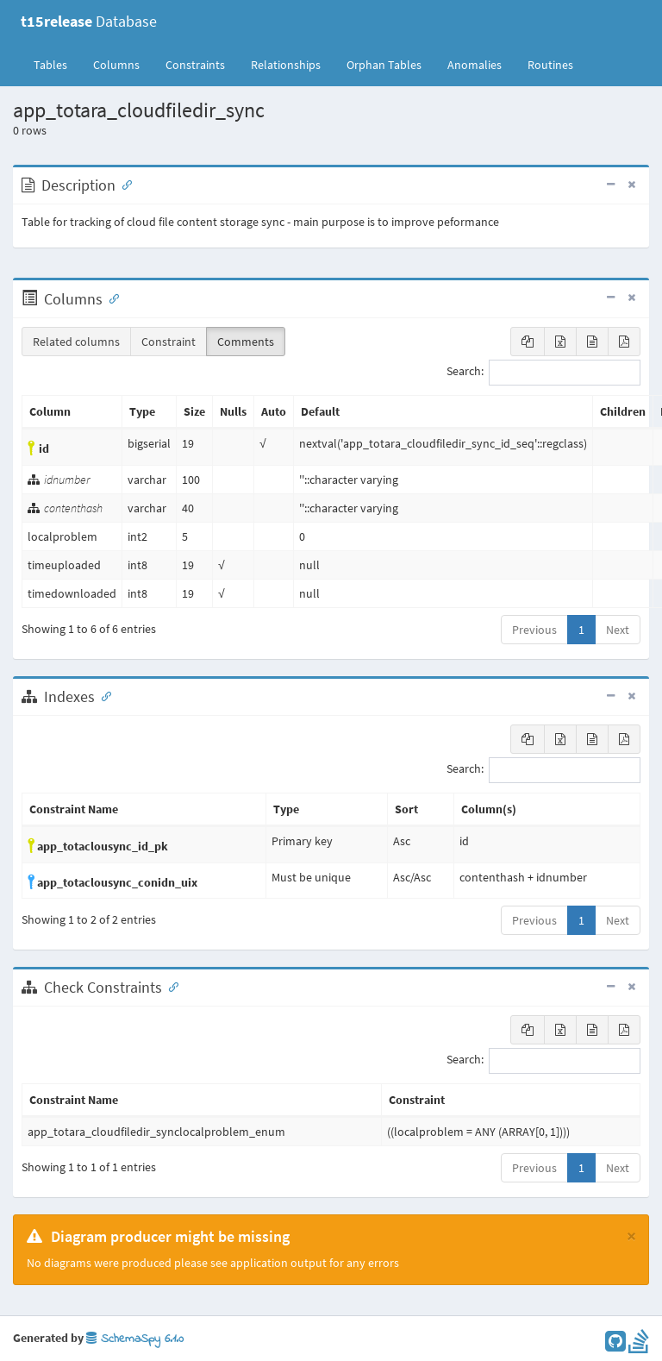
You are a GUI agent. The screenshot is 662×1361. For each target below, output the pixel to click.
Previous (534, 629)
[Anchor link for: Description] (123, 183)
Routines (550, 64)
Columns (116, 64)
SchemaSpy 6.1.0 (135, 1339)
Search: (543, 373)
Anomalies (474, 64)
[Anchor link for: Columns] (110, 297)
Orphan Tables (384, 64)
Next (617, 629)
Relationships (286, 64)
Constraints (195, 64)
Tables (57, 63)
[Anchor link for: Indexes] (102, 695)
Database (89, 21)
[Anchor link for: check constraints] (170, 986)
